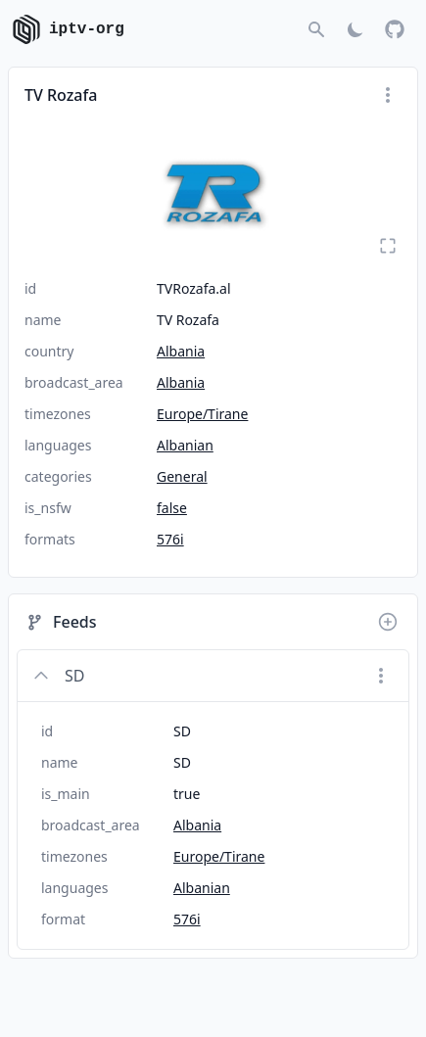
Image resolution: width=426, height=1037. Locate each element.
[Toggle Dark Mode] (355, 29)
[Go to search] (316, 29)
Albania (181, 351)
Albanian (185, 445)
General (182, 476)
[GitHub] (394, 29)
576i (170, 539)
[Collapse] (41, 675)
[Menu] (387, 95)
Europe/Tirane (202, 413)
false (172, 507)
